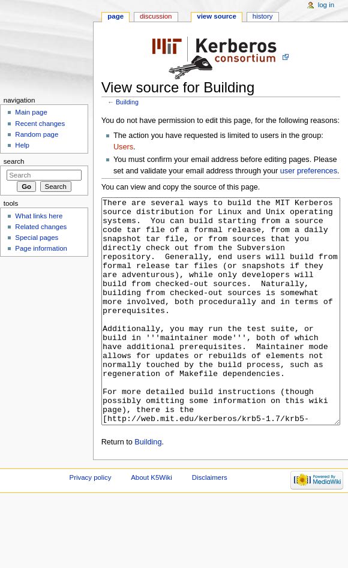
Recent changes (40, 123)
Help (22, 145)
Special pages (36, 237)
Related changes (41, 226)
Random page (36, 134)
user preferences (308, 171)
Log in (326, 4)
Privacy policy (91, 522)
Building (127, 102)
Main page (31, 112)
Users (123, 147)
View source (216, 16)
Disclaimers (209, 522)
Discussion (156, 16)
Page (115, 16)
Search (14, 161)
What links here (38, 216)
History (263, 16)
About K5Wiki (151, 522)
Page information (41, 248)
